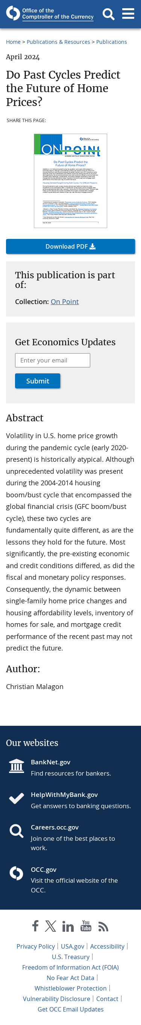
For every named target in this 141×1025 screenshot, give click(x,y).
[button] (108, 14)
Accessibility (107, 946)
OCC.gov (43, 869)
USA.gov (72, 946)
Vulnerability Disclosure (56, 999)
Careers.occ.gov (55, 827)
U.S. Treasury (70, 957)
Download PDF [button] (66, 246)
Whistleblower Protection (71, 988)
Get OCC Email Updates (71, 1009)
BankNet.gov (50, 762)
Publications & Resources (58, 41)
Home (13, 41)
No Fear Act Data (70, 978)
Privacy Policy (36, 946)
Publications (111, 41)
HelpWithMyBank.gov (64, 794)
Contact (107, 999)
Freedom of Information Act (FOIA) (70, 967)
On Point (65, 301)
